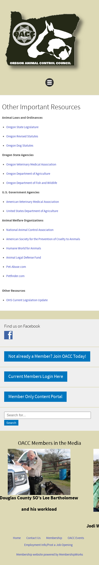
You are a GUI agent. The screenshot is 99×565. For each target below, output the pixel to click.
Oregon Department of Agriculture (28, 174)
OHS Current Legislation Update (27, 300)
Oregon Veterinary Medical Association (31, 165)
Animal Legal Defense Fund (23, 258)
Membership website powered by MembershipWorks (49, 555)
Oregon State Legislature (22, 127)
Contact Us (33, 538)
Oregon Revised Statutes (22, 136)
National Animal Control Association (29, 230)
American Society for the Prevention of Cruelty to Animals (43, 239)
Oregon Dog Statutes (19, 146)
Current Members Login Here (35, 377)
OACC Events (76, 538)
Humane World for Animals (23, 248)
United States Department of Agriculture (32, 211)
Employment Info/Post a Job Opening (48, 545)
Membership (54, 538)
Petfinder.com (15, 276)
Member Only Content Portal (35, 397)
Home (17, 538)
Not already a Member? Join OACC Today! (47, 356)
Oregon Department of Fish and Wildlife (31, 183)
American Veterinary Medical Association (32, 202)
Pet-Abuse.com (16, 267)
